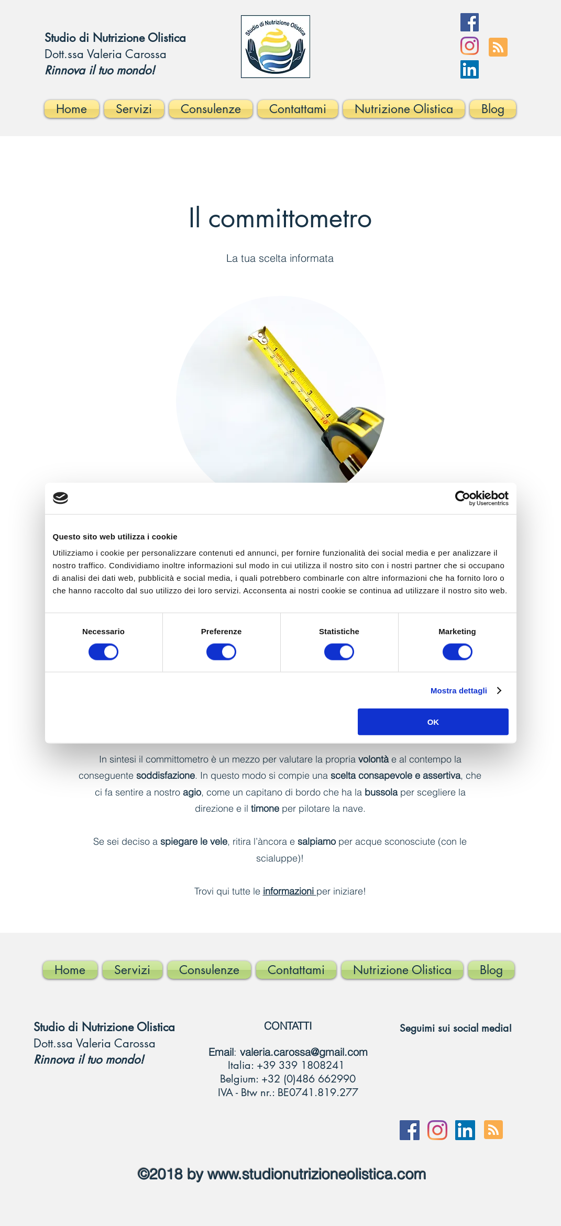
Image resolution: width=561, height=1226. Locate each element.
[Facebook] (469, 22)
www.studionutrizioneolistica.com (316, 1174)
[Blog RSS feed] (498, 48)
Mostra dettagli (459, 690)
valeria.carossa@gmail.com (304, 1051)
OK (433, 721)
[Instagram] (469, 46)
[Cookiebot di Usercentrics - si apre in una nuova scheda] (463, 498)
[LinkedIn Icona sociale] (469, 69)
